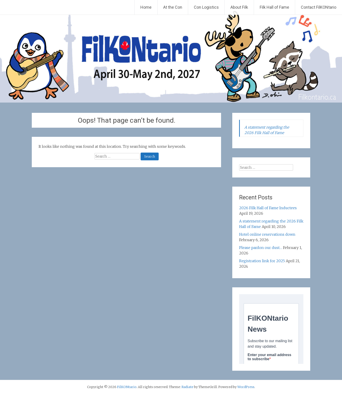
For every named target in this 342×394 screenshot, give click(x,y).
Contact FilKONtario (318, 7)
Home (146, 7)
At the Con (172, 7)
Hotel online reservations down (267, 234)
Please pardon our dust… (260, 247)
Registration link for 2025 (262, 261)
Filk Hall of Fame (274, 7)
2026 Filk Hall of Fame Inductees (268, 208)
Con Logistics (206, 7)
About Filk (239, 7)
